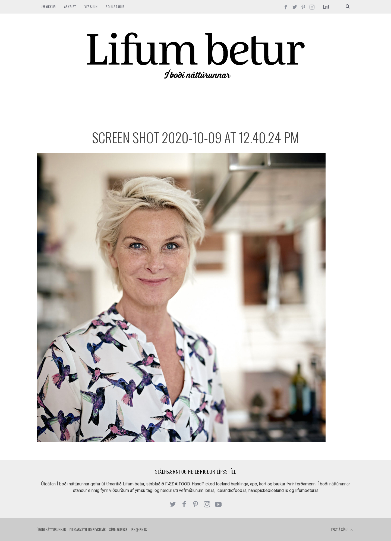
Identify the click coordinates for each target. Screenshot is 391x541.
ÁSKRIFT (70, 6)
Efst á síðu (342, 530)
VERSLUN (90, 6)
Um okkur (48, 6)
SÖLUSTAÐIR (115, 6)
